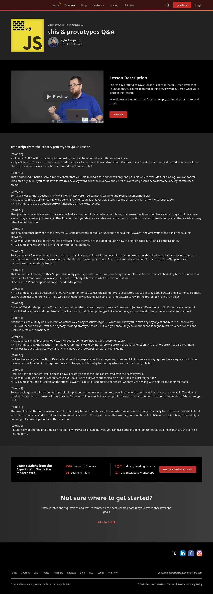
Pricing (114, 5)
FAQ (91, 572)
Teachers (58, 572)
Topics (45, 572)
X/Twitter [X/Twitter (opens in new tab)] (174, 553)
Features (98, 5)
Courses (70, 5)
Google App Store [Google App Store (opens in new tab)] (191, 563)
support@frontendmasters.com (184, 572)
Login (198, 5)
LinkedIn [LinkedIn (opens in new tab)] (183, 553)
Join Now (182, 5)
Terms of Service (176, 584)
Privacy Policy (194, 584)
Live (36, 572)
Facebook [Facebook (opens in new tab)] (191, 553)
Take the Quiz (105, 522)
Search (167, 5)
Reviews (71, 572)
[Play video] (57, 97)
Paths (55, 5)
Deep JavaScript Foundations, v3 (66, 24)
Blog (84, 5)
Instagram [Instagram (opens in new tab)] (199, 553)
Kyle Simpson (70, 40)
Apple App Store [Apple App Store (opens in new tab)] (167, 563)
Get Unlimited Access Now (177, 469)
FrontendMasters (28, 4)
